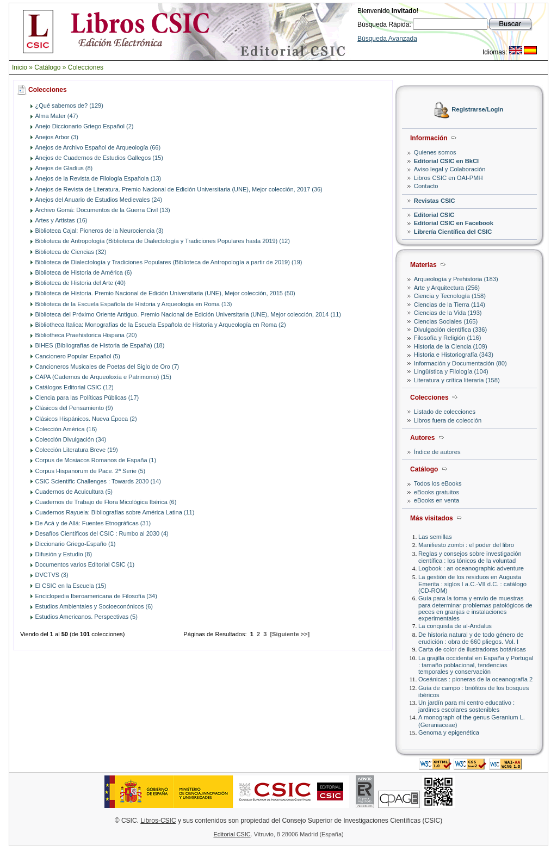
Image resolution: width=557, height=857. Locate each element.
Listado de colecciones (444, 411)
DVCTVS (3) (52, 575)
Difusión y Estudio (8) (63, 554)
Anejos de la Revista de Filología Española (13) (98, 178)
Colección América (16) (66, 429)
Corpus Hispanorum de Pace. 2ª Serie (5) (90, 471)
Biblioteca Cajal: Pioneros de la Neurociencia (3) (99, 230)
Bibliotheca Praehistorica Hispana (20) (86, 335)
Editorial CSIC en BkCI (446, 161)
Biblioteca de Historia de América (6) (83, 272)
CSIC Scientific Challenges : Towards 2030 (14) (98, 481)
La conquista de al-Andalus (455, 626)
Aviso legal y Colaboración (450, 169)
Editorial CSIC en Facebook (453, 223)
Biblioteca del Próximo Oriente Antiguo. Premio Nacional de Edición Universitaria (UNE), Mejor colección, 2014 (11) (188, 314)
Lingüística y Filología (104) (451, 371)
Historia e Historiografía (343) (453, 354)
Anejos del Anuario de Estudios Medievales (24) (99, 199)
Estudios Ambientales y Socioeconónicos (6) (94, 606)
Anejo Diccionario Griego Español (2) (84, 126)
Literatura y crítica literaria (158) (457, 380)
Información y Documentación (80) (460, 363)
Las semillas (435, 536)
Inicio (19, 67)
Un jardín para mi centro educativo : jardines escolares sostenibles (466, 706)
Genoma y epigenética (448, 732)
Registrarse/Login (477, 110)
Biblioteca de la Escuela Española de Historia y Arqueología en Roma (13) (133, 304)
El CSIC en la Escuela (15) (71, 585)
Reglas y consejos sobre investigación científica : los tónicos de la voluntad (470, 557)
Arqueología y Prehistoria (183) (456, 279)
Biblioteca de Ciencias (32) (71, 252)
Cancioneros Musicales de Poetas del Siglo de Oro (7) (107, 366)
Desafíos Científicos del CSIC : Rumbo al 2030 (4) (102, 533)
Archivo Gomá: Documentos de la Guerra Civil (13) (102, 210)
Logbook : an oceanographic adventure (471, 568)
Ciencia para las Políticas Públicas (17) (87, 397)
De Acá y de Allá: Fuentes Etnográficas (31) (93, 523)
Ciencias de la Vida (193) (448, 312)
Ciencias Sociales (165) (446, 321)
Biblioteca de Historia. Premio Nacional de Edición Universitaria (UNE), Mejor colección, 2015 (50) (165, 293)
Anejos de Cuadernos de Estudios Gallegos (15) (99, 157)
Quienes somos (435, 152)
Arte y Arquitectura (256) (447, 287)
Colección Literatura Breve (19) (76, 449)
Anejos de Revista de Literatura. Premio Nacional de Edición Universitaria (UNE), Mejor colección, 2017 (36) (179, 189)
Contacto (426, 186)
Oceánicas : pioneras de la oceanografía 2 (475, 679)
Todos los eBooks (438, 483)
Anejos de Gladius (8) (64, 168)
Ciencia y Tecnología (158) (450, 296)
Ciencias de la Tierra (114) (449, 304)
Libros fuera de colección (447, 420)
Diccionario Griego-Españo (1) (75, 544)
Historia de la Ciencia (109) (450, 346)
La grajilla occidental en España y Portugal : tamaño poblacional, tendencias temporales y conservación (475, 665)
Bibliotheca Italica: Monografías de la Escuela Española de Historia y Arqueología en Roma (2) (160, 324)
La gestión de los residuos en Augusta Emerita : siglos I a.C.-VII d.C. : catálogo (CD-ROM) (472, 584)
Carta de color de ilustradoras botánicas (472, 649)
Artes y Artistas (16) (61, 220)
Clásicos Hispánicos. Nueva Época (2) (86, 418)
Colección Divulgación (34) (71, 439)
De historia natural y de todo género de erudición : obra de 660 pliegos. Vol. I (470, 638)
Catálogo (47, 67)
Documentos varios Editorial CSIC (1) (85, 564)
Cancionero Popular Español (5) (78, 356)
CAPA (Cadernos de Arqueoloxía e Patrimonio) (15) (103, 377)
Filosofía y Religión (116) (447, 337)
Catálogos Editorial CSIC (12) (74, 387)
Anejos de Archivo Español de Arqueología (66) (98, 147)
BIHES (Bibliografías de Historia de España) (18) (100, 345)
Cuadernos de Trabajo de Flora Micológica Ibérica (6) (106, 502)
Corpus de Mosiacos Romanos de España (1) (96, 460)
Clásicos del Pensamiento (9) (74, 408)
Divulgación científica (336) (450, 329)
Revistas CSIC (434, 200)
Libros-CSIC (158, 820)
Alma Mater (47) (56, 116)
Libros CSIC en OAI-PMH (448, 178)
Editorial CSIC (434, 215)
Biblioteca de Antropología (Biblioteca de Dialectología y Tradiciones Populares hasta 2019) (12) (162, 241)
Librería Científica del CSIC (453, 231)
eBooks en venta (436, 500)
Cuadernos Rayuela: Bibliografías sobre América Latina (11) (115, 512)
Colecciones (85, 67)
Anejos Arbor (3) (56, 137)
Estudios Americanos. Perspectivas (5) (86, 616)
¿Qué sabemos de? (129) (69, 105)
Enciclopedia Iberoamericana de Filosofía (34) (96, 596)
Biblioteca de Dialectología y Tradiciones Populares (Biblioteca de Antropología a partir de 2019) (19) (168, 262)
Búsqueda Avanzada (387, 38)
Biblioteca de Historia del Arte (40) (80, 283)
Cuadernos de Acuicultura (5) (74, 491)
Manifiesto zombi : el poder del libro (466, 545)
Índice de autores (437, 452)
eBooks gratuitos (436, 492)
